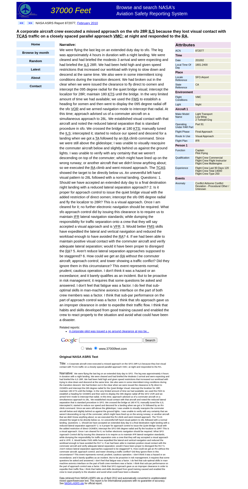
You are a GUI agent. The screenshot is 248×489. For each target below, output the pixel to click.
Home (35, 44)
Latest (35, 69)
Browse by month (35, 52)
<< (21, 23)
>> (30, 23)
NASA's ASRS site (74, 483)
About (35, 78)
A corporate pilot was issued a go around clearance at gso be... (109, 331)
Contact (36, 86)
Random (35, 61)
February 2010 (87, 23)
